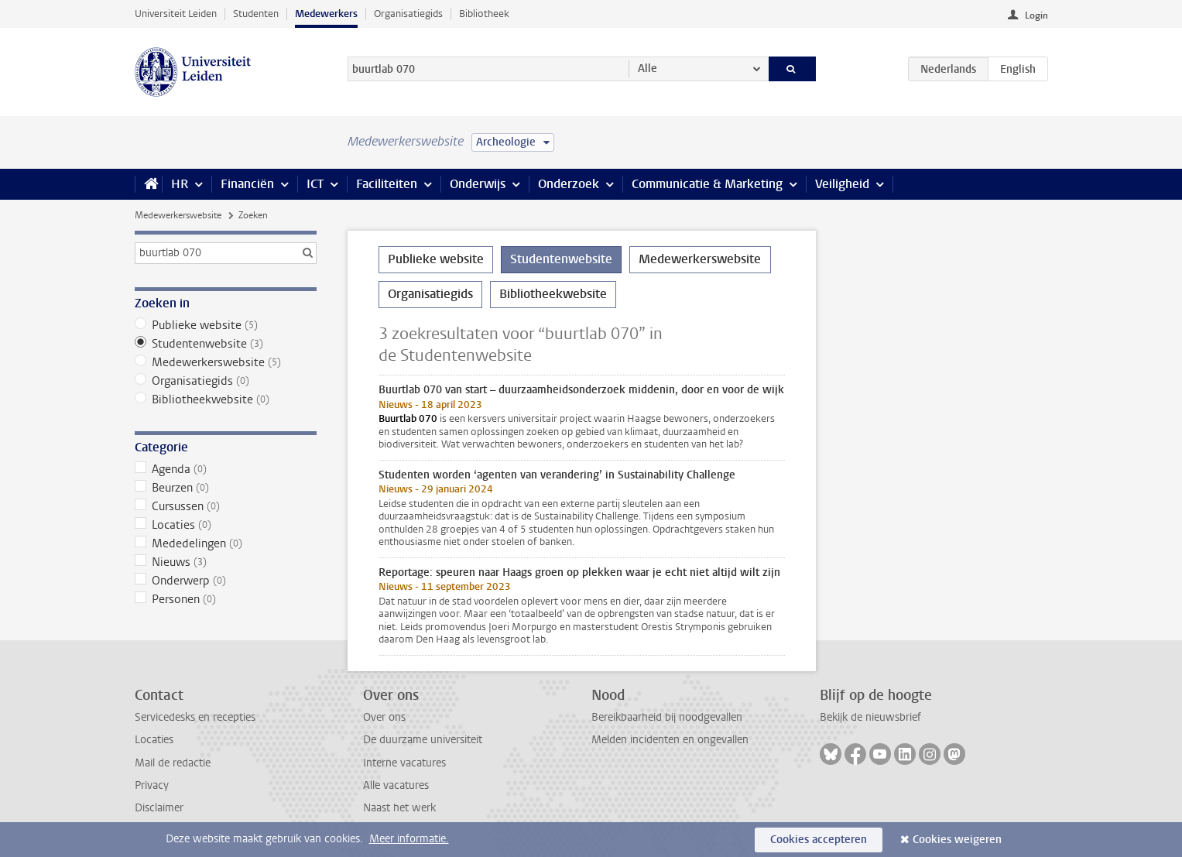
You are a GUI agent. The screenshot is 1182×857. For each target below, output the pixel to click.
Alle (647, 68)
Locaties (226, 524)
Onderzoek (568, 184)
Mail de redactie (173, 763)
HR (179, 184)
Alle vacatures (396, 785)
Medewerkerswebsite (178, 215)
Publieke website (226, 325)
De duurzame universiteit (422, 739)
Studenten (256, 13)
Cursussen (226, 506)
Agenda (226, 469)
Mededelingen (226, 543)
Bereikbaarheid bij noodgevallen (666, 717)
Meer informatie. (409, 838)
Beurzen (226, 487)
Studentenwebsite (226, 343)
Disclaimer (159, 807)
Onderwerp (226, 580)
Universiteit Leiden (176, 13)
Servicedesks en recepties (195, 717)
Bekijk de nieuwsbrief (870, 717)
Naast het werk (399, 807)
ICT (315, 184)
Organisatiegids (408, 13)
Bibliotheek (484, 13)
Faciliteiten (386, 184)
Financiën (247, 184)
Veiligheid (842, 184)
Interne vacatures (404, 763)
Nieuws (226, 562)
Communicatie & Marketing (707, 184)
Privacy (152, 785)
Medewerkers (326, 13)
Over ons (384, 717)
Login (1036, 15)
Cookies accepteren (818, 839)
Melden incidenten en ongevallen (670, 739)
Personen (226, 599)
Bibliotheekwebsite (226, 399)
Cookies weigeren (957, 839)
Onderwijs (477, 184)
